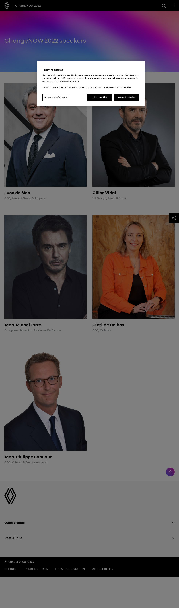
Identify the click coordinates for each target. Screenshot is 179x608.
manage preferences (55, 97)
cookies (75, 75)
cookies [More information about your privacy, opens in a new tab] (127, 87)
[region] (90, 83)
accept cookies (126, 97)
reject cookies (100, 97)
